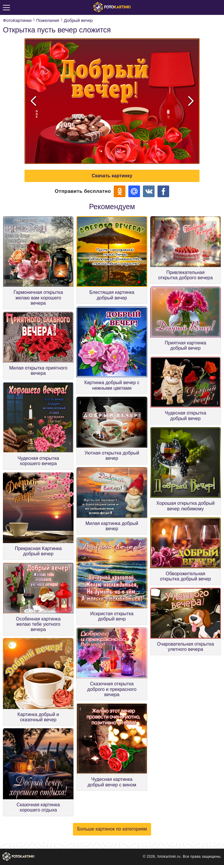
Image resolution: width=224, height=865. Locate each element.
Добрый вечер (78, 20)
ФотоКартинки (17, 20)
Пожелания (47, 20)
